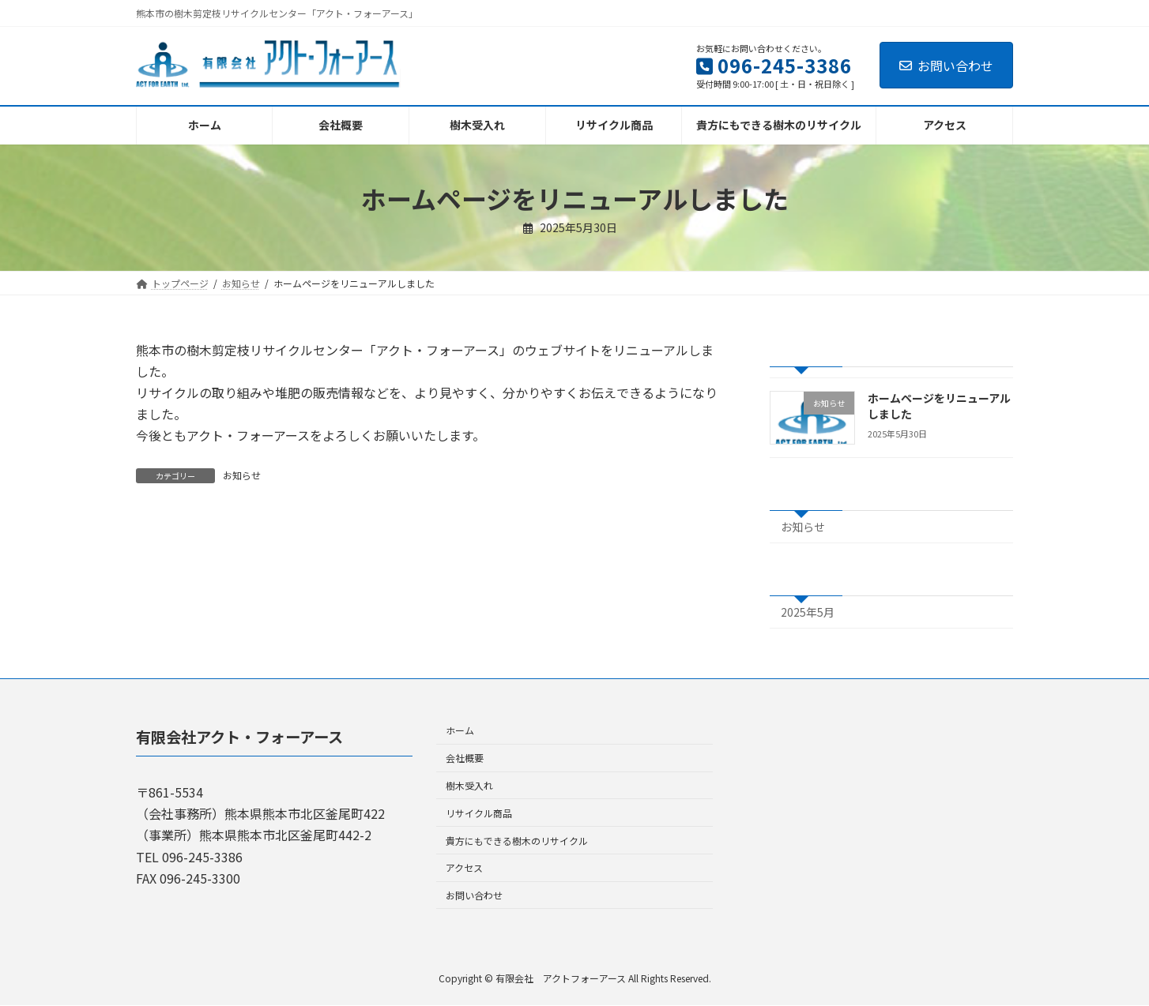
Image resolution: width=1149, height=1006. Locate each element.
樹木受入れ (469, 785)
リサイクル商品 (479, 813)
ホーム (460, 731)
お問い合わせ (946, 65)
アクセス (464, 868)
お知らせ (242, 475)
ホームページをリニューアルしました (939, 406)
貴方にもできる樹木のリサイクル (517, 840)
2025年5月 (807, 612)
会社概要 (465, 758)
